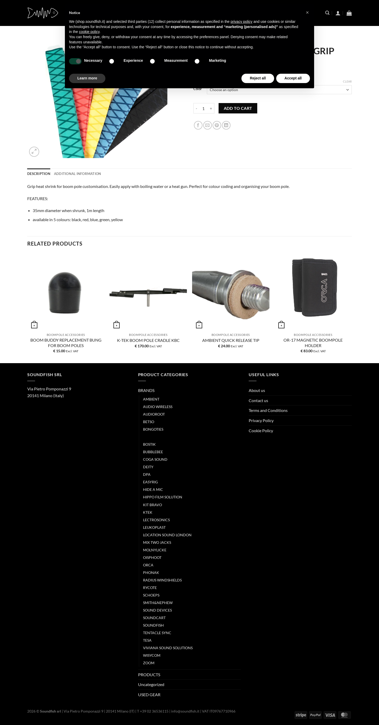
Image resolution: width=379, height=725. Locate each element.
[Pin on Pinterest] (217, 125)
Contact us (258, 400)
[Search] (327, 13)
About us (257, 390)
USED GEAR (149, 694)
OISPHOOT (152, 557)
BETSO (148, 421)
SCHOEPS (151, 595)
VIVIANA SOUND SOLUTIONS (168, 648)
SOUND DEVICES (157, 610)
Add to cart (238, 108)
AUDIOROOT (154, 414)
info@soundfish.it (185, 711)
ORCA (148, 565)
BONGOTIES (153, 429)
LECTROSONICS (156, 520)
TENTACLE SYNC (157, 633)
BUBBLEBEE (153, 452)
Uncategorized (151, 684)
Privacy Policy (261, 420)
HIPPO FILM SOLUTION (162, 497)
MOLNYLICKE (154, 550)
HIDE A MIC (153, 489)
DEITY (148, 467)
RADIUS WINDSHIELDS (162, 580)
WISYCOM (151, 655)
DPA (147, 474)
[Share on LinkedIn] (226, 125)
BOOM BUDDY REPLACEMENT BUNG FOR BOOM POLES (65, 342)
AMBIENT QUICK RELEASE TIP (230, 340)
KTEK (147, 512)
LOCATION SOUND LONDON (167, 535)
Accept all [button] (293, 78)
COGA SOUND (155, 459)
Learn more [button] (87, 78)
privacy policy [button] (241, 21)
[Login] (338, 13)
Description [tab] (38, 174)
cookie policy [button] (89, 32)
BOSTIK (149, 444)
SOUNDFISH (153, 625)
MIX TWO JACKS (157, 542)
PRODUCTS (149, 674)
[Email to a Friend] (207, 125)
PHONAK (151, 572)
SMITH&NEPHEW (158, 602)
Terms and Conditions (268, 410)
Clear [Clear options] (347, 81)
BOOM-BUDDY (155, 437)
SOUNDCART (154, 617)
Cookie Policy (261, 430)
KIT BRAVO (152, 505)
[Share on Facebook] (198, 125)
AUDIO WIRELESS (157, 406)
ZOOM (148, 663)
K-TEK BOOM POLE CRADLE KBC (148, 340)
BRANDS (146, 390)
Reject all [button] (258, 78)
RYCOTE (150, 587)
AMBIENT (151, 399)
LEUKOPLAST (154, 527)
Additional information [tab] (77, 174)
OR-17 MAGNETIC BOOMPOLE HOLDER (313, 342)
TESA (147, 640)
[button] (307, 12)
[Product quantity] (203, 108)
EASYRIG (150, 482)
